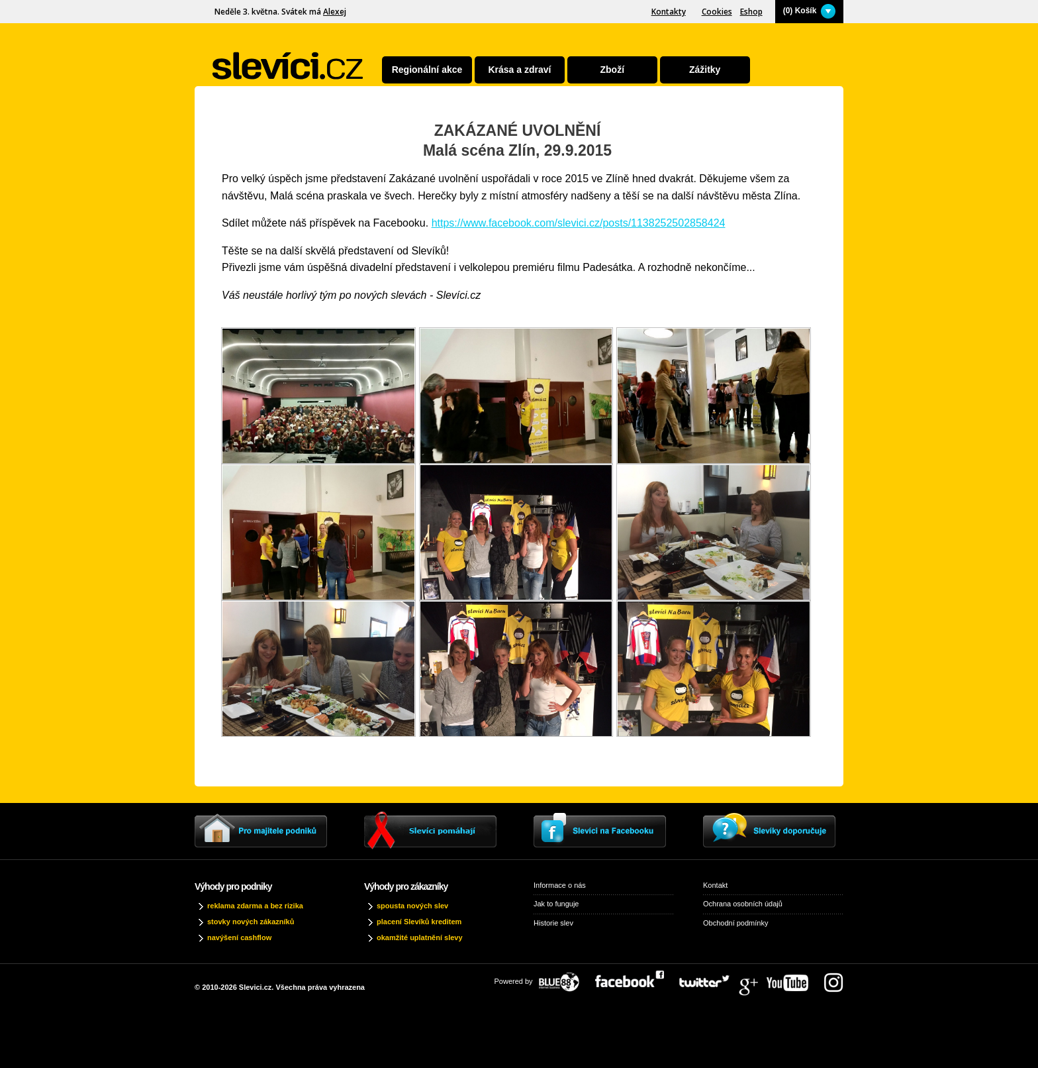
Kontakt (715, 885)
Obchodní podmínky (735, 923)
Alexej (334, 11)
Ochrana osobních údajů (742, 904)
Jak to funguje (556, 904)
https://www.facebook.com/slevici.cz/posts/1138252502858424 (579, 223)
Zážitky (704, 69)
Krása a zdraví (519, 69)
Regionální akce (427, 69)
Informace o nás (560, 885)
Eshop (751, 11)
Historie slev (553, 923)
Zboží (612, 69)
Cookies (717, 11)
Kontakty (668, 11)
